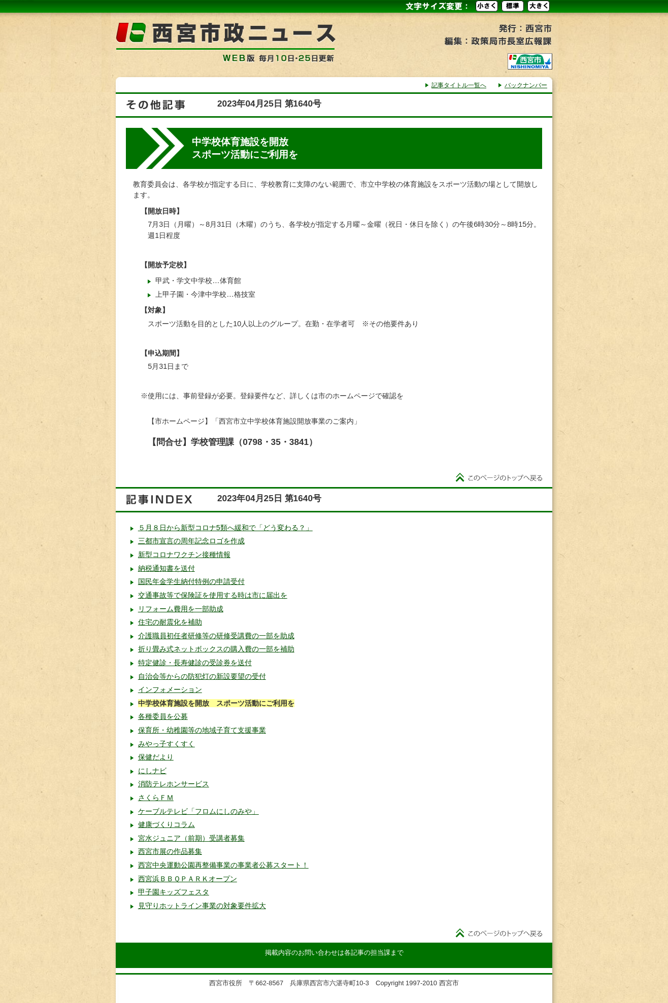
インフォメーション (170, 689)
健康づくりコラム (166, 824)
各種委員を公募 (163, 716)
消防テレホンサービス (173, 784)
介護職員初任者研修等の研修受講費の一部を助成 (216, 636)
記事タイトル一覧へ (458, 85)
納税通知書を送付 (166, 568)
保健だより (156, 757)
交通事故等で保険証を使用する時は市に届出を (212, 595)
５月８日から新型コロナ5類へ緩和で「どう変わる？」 (225, 528)
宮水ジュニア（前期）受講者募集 (191, 838)
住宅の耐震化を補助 (170, 622)
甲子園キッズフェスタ (173, 892)
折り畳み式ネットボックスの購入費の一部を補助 (216, 649)
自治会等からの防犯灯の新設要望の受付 (202, 676)
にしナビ (152, 771)
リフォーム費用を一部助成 (180, 609)
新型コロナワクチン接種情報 (184, 554)
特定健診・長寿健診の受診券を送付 (195, 663)
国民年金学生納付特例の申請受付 (191, 581)
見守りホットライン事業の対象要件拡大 (202, 906)
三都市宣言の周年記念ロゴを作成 (191, 541)
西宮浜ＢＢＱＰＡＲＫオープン (187, 879)
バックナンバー (526, 85)
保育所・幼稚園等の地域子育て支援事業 (202, 730)
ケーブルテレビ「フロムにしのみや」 (198, 811)
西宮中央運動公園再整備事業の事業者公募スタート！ (223, 865)
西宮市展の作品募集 (170, 851)
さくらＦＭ (156, 797)
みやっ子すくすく (166, 744)
